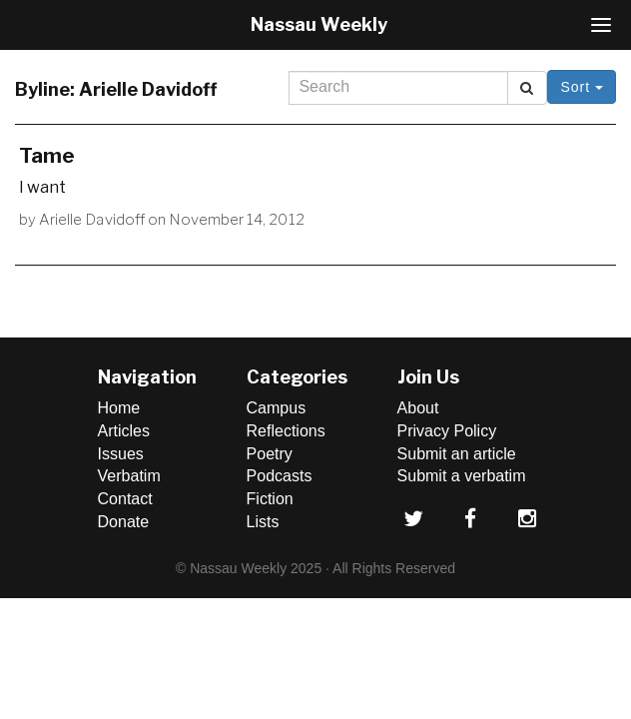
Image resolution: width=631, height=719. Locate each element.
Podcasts (280, 475)
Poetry (270, 453)
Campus (277, 407)
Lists (263, 521)
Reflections (286, 430)
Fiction (270, 498)
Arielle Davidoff (92, 220)
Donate (124, 521)
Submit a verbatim (461, 475)
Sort (581, 87)
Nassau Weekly (319, 24)
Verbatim (129, 475)
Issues (121, 453)
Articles (124, 430)
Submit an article (456, 453)
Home (119, 407)
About (418, 407)
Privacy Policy (447, 430)
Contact (125, 498)
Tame (47, 156)
